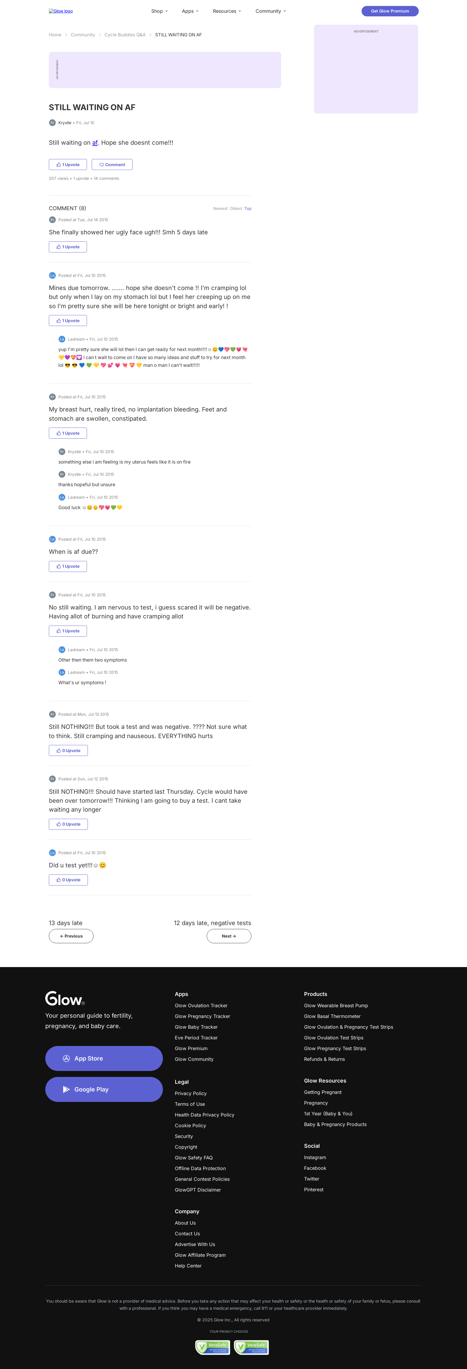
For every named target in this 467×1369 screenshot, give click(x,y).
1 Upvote (68, 164)
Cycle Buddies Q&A (125, 35)
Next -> (229, 935)
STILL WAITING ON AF (178, 35)
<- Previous (71, 935)
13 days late (65, 923)
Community (83, 35)
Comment (112, 164)
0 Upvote (68, 750)
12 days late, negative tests (212, 923)
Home (55, 35)
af (95, 142)
